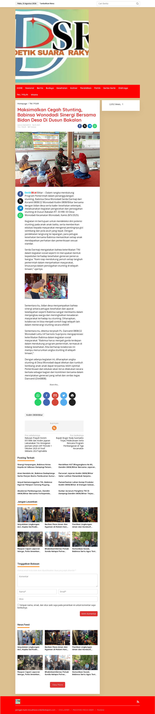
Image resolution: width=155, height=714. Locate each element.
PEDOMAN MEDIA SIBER (83, 710)
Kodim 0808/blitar (34, 415)
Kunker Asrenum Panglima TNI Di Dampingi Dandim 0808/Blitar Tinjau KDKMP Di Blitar (76, 492)
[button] (137, 3)
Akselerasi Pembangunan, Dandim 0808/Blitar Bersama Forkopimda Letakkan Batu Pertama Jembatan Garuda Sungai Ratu (34, 492)
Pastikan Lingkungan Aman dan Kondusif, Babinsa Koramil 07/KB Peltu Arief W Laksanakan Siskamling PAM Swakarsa (84, 525)
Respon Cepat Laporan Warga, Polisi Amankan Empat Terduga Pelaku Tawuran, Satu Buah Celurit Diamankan (28, 550)
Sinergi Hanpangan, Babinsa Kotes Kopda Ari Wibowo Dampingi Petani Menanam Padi (34, 465)
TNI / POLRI (21, 127)
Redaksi (100, 710)
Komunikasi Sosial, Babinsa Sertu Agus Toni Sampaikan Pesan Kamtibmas (83, 550)
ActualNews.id (34, 710)
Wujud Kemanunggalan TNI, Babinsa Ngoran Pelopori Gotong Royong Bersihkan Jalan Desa (34, 483)
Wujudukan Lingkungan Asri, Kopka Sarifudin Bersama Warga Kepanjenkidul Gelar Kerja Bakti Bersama (29, 525)
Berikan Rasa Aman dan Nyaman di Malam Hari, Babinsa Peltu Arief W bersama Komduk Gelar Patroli (56, 525)
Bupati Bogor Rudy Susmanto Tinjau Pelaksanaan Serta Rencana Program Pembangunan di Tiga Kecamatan (69, 442)
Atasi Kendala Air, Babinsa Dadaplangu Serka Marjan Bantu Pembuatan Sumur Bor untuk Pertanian (36, 474)
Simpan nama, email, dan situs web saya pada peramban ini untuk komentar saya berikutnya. (56, 606)
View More (57, 684)
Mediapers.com (48, 710)
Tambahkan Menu (47, 3)
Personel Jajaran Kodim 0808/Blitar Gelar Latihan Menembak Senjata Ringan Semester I (76, 474)
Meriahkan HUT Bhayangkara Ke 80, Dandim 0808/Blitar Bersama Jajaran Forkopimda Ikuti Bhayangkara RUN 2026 (77, 465)
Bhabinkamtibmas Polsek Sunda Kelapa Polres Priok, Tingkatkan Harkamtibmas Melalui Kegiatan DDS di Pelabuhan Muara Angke (57, 550)
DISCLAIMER (64, 710)
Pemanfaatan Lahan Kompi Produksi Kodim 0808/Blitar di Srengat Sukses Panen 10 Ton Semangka (76, 483)
